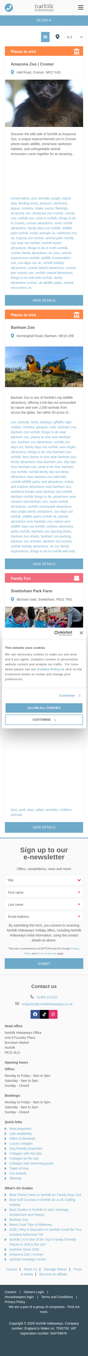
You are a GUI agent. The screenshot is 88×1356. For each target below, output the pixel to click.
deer (30, 810)
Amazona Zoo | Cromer (26, 1254)
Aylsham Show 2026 (24, 1249)
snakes (16, 427)
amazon (46, 203)
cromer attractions (39, 223)
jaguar (15, 208)
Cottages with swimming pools (31, 1163)
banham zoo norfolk (25, 432)
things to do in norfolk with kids (52, 551)
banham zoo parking (56, 536)
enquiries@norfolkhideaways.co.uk (47, 1004)
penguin (42, 427)
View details (44, 300)
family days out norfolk (44, 228)
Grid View (45, 37)
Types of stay (19, 1168)
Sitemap (15, 1178)
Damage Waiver (55, 1269)
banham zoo (67, 427)
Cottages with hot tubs (25, 1153)
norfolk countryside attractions (49, 506)
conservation (20, 198)
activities (52, 810)
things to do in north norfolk (47, 248)
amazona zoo (21, 213)
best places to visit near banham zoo (49, 457)
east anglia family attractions (31, 511)
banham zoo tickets (25, 536)
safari (40, 810)
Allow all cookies (44, 708)
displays (46, 422)
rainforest (60, 203)
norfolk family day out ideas (49, 472)
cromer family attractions (28, 253)
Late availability (20, 1133)
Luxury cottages (21, 1143)
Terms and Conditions (57, 1297)
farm (14, 810)
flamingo (61, 208)
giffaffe (59, 422)
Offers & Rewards (22, 1138)
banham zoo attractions (35, 442)
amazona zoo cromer (47, 213)
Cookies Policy (48, 669)
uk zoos (54, 253)
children (65, 810)
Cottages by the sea (24, 1158)
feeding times (28, 203)
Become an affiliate (53, 1274)
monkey (27, 208)
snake (39, 208)
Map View (57, 37)
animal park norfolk (59, 238)
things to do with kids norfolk (31, 278)
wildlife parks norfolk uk (40, 516)
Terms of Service (46, 953)
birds (34, 422)
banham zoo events (57, 541)
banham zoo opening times (51, 531)
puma (49, 208)
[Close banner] (81, 633)
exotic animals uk (42, 233)
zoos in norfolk (46, 218)
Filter (44, 20)
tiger (68, 422)
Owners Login (34, 1292)
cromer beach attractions (46, 268)
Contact (11, 1269)
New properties (20, 1129)
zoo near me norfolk (25, 243)
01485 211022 (9, 8)
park (22, 810)
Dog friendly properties (25, 1148)
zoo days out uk (29, 263)
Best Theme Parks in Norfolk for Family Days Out (45, 1195)
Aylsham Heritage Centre (27, 1259)
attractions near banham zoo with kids (38, 477)
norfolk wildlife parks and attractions (37, 482)
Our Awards (18, 1173)
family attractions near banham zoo (36, 462)
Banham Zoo (18, 1220)
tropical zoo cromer (30, 238)
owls (53, 427)
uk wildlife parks (50, 283)
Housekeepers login (19, 1297)
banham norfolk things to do (31, 496)
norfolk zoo (26, 218)
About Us (30, 1269)
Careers (10, 1292)
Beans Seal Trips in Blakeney (30, 1224)
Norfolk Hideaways (44, 7)
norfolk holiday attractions (29, 546)
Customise (67, 695)
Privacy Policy (15, 1302)
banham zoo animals (26, 541)
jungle (56, 198)
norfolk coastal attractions (54, 273)
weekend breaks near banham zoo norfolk (41, 492)
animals (44, 198)
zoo (34, 198)
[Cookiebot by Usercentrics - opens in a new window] (53, 633)
